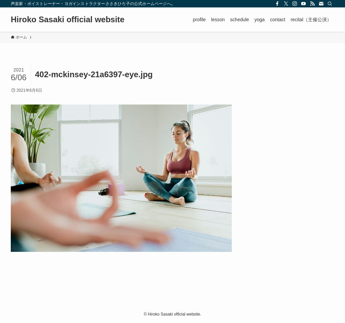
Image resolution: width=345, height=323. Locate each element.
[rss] (312, 3)
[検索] (329, 3)
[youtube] (303, 3)
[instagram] (294, 3)
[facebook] (277, 3)
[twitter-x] (286, 3)
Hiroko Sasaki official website (67, 20)
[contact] (321, 3)
